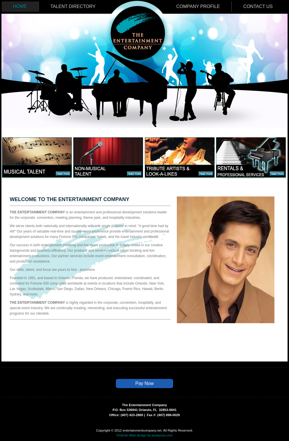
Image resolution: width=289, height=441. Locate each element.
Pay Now (144, 383)
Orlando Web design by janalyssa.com (144, 435)
